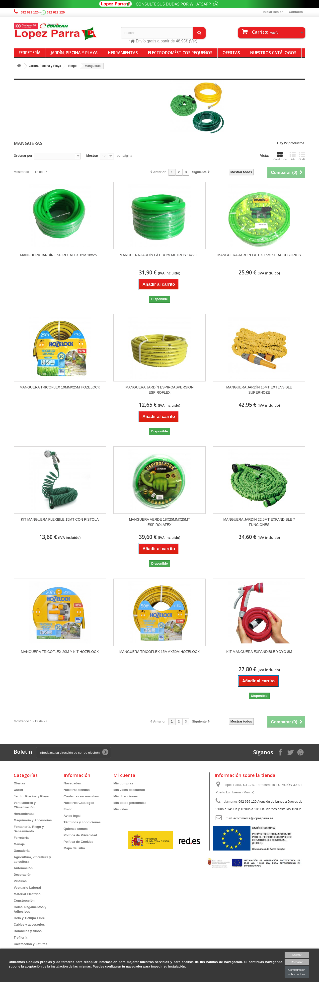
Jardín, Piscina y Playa (74, 52)
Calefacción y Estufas (30, 944)
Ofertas (231, 52)
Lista (293, 156)
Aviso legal (72, 816)
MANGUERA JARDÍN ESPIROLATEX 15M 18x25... (60, 255)
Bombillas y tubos (28, 931)
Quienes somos (76, 829)
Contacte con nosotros (81, 796)
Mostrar (92, 155)
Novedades (72, 783)
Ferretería (30, 52)
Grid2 (302, 156)
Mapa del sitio (74, 848)
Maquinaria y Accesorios (33, 820)
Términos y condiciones (82, 822)
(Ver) (193, 41)
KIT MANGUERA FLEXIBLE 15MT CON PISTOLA (60, 519)
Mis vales (120, 809)
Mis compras (123, 783)
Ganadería (22, 851)
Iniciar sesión (273, 12)
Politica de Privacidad (80, 835)
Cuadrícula (280, 156)
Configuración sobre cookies (296, 972)
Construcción (24, 900)
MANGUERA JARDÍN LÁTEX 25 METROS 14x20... (159, 255)
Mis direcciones (125, 796)
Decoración (22, 874)
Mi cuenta (124, 775)
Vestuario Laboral (27, 887)
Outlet (18, 790)
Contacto (296, 12)
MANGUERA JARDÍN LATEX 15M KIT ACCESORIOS (259, 255)
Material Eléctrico (27, 894)
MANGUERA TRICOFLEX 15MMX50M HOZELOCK (159, 652)
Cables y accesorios (29, 924)
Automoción (23, 868)
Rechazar (297, 962)
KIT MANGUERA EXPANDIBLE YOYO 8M (259, 652)
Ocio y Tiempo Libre (29, 918)
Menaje (19, 844)
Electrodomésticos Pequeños (180, 52)
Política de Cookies (78, 842)
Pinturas (20, 881)
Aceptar (297, 954)
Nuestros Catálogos (273, 52)
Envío (68, 809)
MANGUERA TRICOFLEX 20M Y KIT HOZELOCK (60, 652)
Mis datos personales (129, 803)
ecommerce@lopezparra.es (253, 818)
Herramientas (123, 52)
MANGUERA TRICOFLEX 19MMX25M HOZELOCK (60, 387)
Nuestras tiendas (77, 790)
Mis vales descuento (129, 790)
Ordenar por (23, 155)
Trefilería (20, 937)
